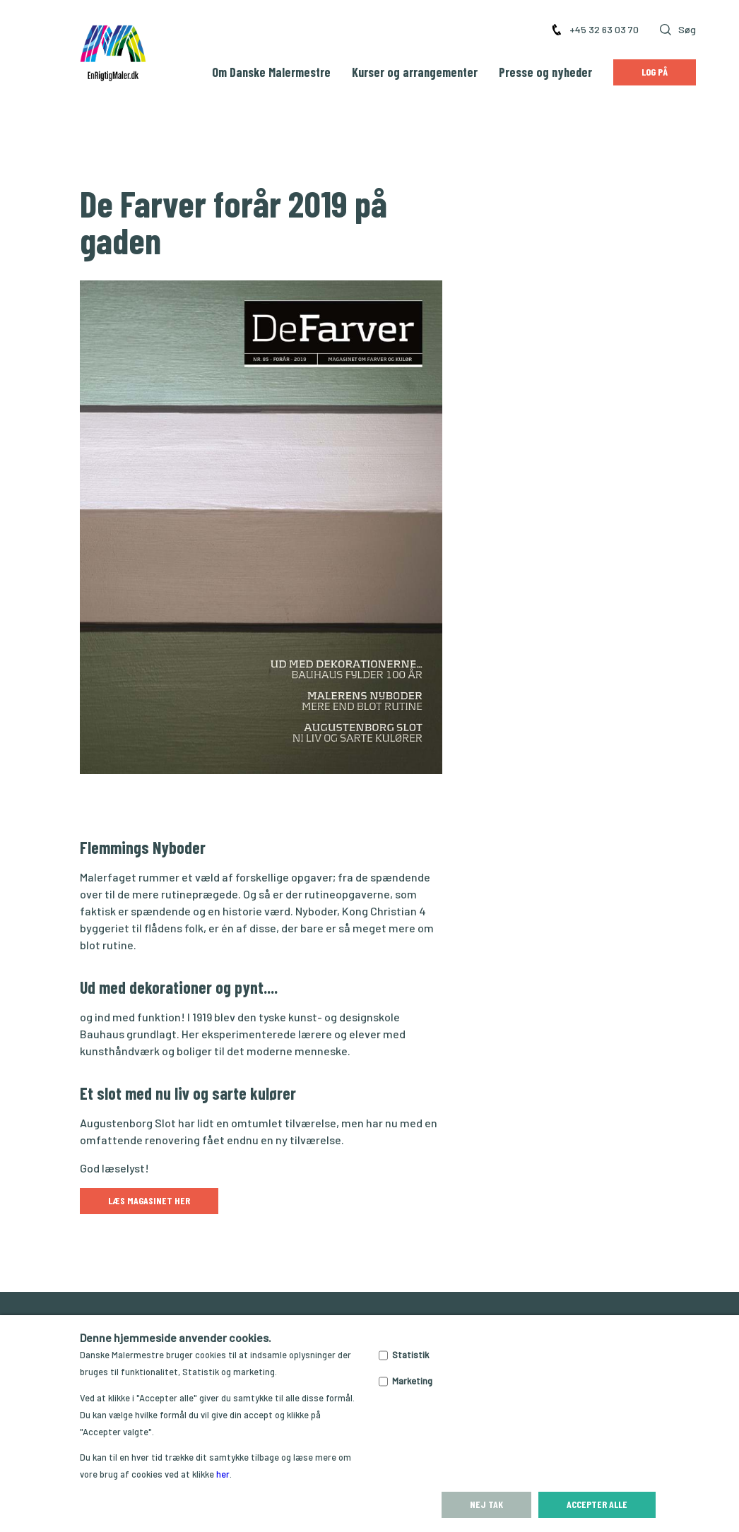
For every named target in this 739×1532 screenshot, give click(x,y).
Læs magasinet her (149, 1200)
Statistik (410, 1354)
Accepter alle (597, 1504)
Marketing (412, 1380)
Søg (678, 29)
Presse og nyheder (545, 72)
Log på (655, 72)
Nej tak (486, 1504)
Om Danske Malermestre (271, 72)
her (223, 1474)
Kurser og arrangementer (415, 72)
